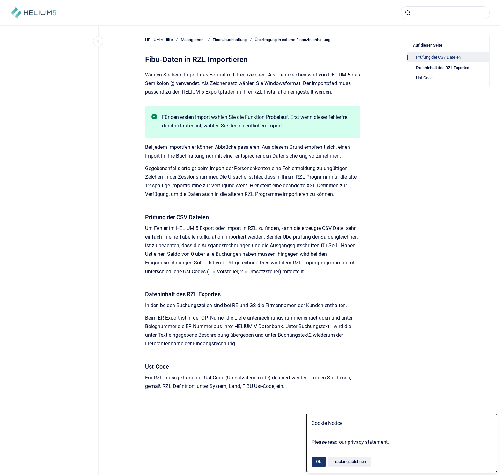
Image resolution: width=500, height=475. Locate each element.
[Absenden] (408, 13)
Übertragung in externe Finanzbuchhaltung (292, 39)
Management (193, 39)
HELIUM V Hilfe (159, 39)
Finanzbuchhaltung (230, 39)
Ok (318, 461)
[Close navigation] (98, 41)
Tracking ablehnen (349, 461)
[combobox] (445, 13)
